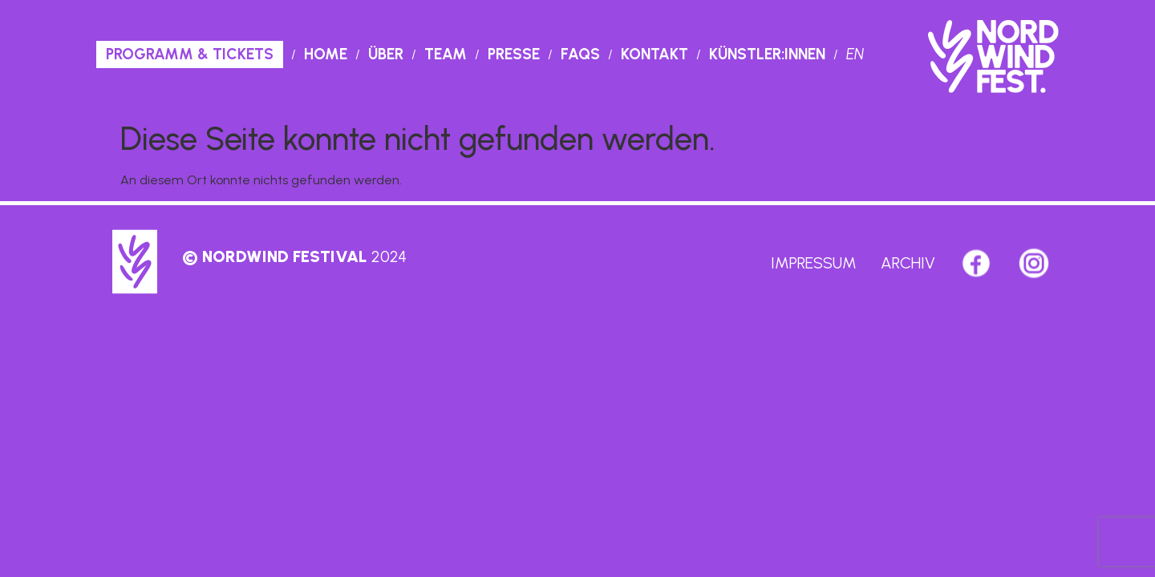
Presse (514, 54)
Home (325, 54)
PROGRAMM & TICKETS (190, 54)
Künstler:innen (767, 54)
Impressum (814, 262)
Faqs (580, 54)
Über (385, 54)
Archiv (908, 262)
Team (445, 54)
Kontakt (654, 54)
